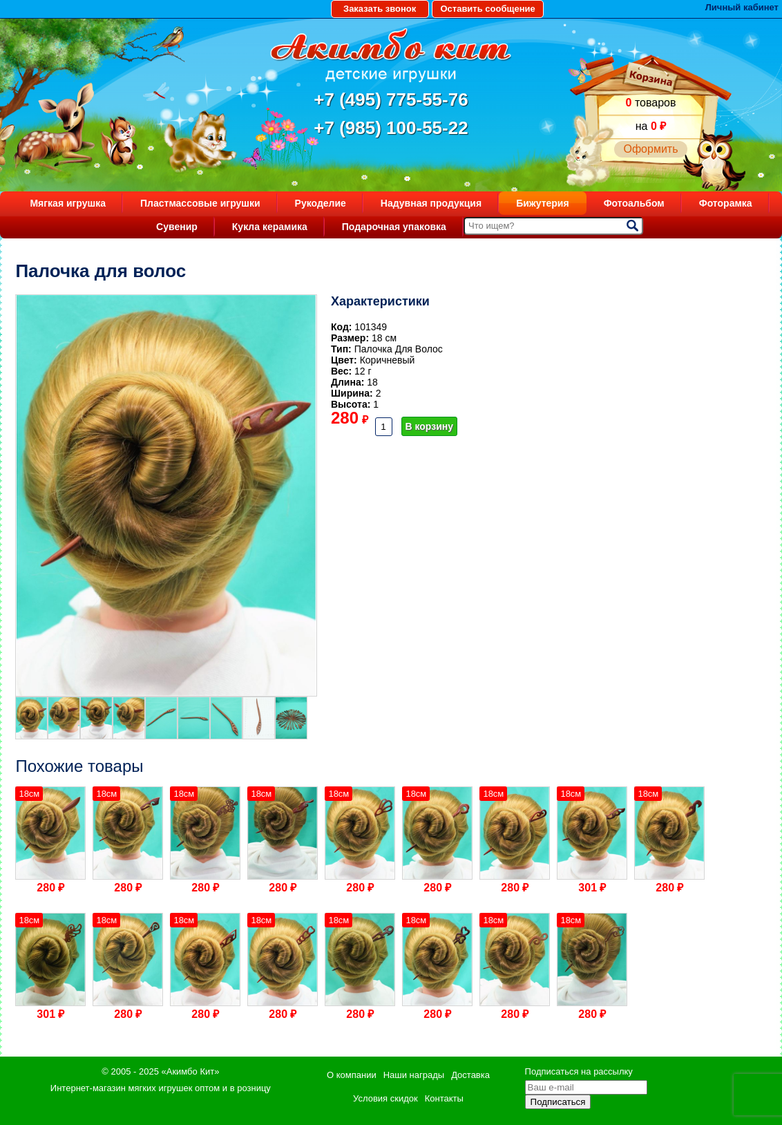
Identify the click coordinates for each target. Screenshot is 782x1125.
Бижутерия (542, 203)
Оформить (650, 149)
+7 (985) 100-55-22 (391, 127)
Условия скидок (385, 1098)
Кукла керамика (269, 226)
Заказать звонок (379, 8)
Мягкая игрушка (68, 203)
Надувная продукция (431, 203)
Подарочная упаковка (394, 226)
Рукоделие (320, 203)
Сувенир (177, 226)
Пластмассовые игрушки (200, 203)
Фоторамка (725, 203)
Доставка (470, 1075)
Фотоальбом (634, 203)
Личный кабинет (742, 7)
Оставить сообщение (487, 8)
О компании (351, 1075)
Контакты (444, 1098)
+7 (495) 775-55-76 (391, 99)
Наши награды (413, 1075)
